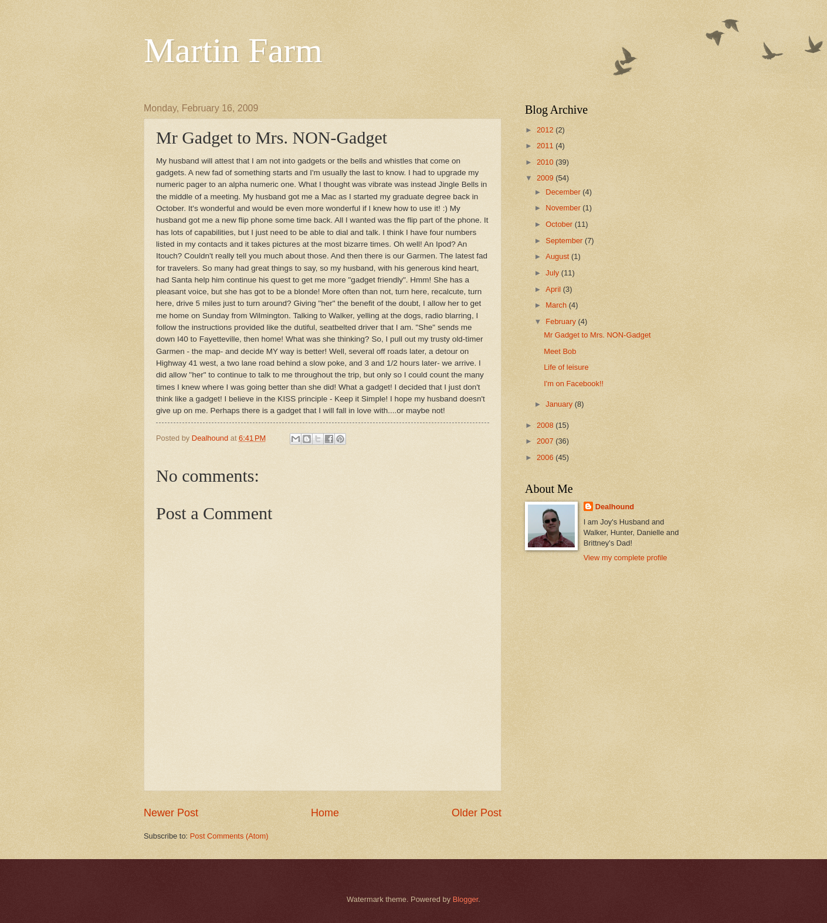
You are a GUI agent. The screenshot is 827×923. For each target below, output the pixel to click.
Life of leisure (566, 367)
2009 (546, 177)
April (553, 289)
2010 (546, 162)
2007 (546, 441)
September (565, 240)
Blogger (466, 899)
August (558, 256)
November (563, 207)
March (556, 305)
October (559, 224)
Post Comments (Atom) (229, 836)
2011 (546, 145)
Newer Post (171, 813)
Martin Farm (233, 50)
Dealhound (615, 506)
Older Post (476, 813)
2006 (546, 457)
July (553, 272)
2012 (546, 129)
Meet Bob (560, 351)
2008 (546, 425)
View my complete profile (625, 557)
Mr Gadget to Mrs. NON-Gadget (597, 335)
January (559, 404)
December (563, 192)
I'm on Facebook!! (574, 383)
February (561, 321)
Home (325, 813)
